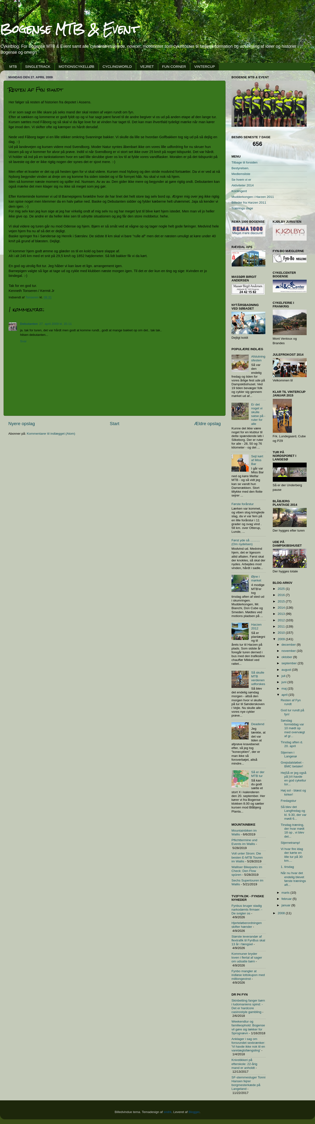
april (285, 695)
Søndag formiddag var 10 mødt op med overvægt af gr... (293, 728)
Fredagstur (288, 800)
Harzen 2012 (256, 626)
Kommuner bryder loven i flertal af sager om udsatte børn (246, 957)
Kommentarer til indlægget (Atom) (51, 433)
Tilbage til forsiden (244, 162)
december (289, 644)
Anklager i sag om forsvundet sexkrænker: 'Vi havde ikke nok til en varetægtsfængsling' (248, 1044)
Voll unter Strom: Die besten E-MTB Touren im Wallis (247, 857)
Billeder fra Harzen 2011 (248, 202)
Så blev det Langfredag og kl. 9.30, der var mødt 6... (293, 812)
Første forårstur (242, 504)
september (290, 663)
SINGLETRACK (37, 66)
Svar (23, 341)
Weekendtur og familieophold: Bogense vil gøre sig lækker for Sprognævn (248, 1027)
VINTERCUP (204, 66)
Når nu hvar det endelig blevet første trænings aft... (293, 879)
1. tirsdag (287, 867)
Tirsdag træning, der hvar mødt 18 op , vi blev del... (292, 830)
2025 (282, 589)
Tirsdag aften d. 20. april (292, 744)
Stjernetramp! (290, 842)
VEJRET (147, 66)
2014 (282, 607)
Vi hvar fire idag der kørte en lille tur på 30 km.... (292, 854)
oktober (287, 657)
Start (114, 423)
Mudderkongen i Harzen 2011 (252, 197)
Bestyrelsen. (240, 168)
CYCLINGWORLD (117, 66)
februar (287, 899)
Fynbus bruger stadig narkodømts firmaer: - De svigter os (246, 909)
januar (286, 905)
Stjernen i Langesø (289, 754)
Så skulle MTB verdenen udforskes (258, 678)
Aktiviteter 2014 (242, 185)
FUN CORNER (174, 66)
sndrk (168, 1112)
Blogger (194, 1112)
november (289, 651)
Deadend (257, 724)
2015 (282, 601)
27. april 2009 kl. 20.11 (55, 324)
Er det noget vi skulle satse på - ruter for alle (258, 414)
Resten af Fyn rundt (291, 702)
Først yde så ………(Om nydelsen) (245, 542)
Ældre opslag (207, 423)
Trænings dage (242, 208)
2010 (282, 632)
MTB (13, 66)
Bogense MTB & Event (69, 29)
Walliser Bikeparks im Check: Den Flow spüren (246, 870)
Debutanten (29, 324)
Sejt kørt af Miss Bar (257, 460)
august (287, 669)
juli (284, 676)
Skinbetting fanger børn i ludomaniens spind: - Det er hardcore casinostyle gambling (248, 1006)
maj (285, 688)
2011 (282, 626)
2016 (282, 595)
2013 (282, 614)
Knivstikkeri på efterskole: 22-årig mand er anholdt (244, 1063)
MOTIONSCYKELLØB (76, 66)
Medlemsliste (240, 174)
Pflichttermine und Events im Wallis (244, 842)
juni (285, 682)
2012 (282, 620)
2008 (282, 913)
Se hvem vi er (241, 179)
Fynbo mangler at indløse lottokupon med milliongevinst (248, 975)
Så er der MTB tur (257, 774)
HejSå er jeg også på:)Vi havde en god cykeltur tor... (293, 778)
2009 (282, 639)
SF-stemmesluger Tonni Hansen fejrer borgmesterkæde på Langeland (248, 1083)
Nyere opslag (21, 423)
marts (286, 892)
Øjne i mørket (256, 578)
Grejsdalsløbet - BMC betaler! (292, 764)
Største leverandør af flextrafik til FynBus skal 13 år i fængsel (248, 940)
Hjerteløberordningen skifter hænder (246, 925)
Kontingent (239, 191)
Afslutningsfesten (258, 358)
